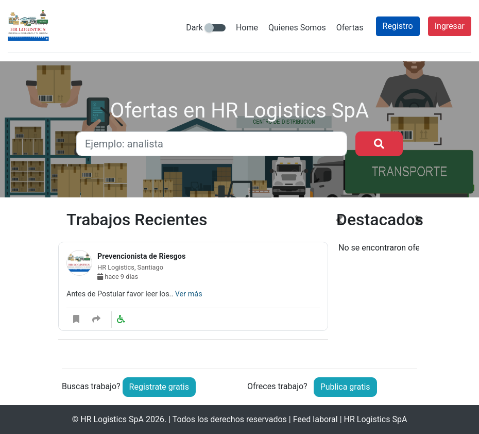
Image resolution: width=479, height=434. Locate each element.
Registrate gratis (159, 387)
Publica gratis (345, 387)
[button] (339, 281)
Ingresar (450, 26)
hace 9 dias (117, 276)
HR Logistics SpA (112, 419)
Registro (398, 26)
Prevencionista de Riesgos (141, 256)
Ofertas (350, 27)
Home (247, 27)
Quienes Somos (297, 27)
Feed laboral (315, 419)
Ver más (188, 294)
